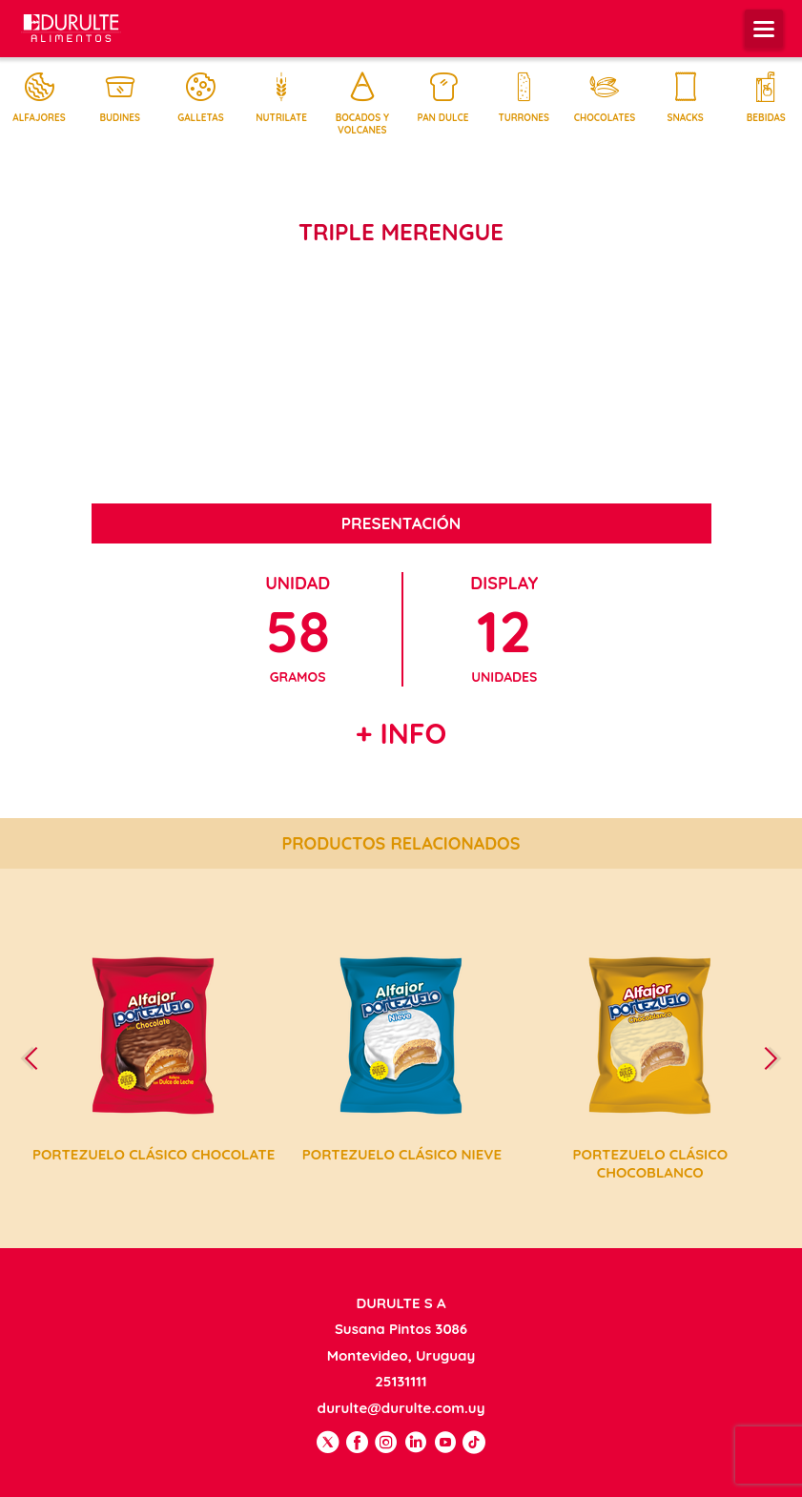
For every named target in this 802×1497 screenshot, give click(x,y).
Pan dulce (443, 98)
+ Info (401, 733)
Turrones (523, 98)
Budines (120, 98)
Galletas (200, 98)
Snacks (686, 98)
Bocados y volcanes (362, 104)
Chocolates (605, 98)
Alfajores (39, 98)
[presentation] (38, 1058)
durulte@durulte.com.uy (401, 1408)
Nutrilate (281, 98)
